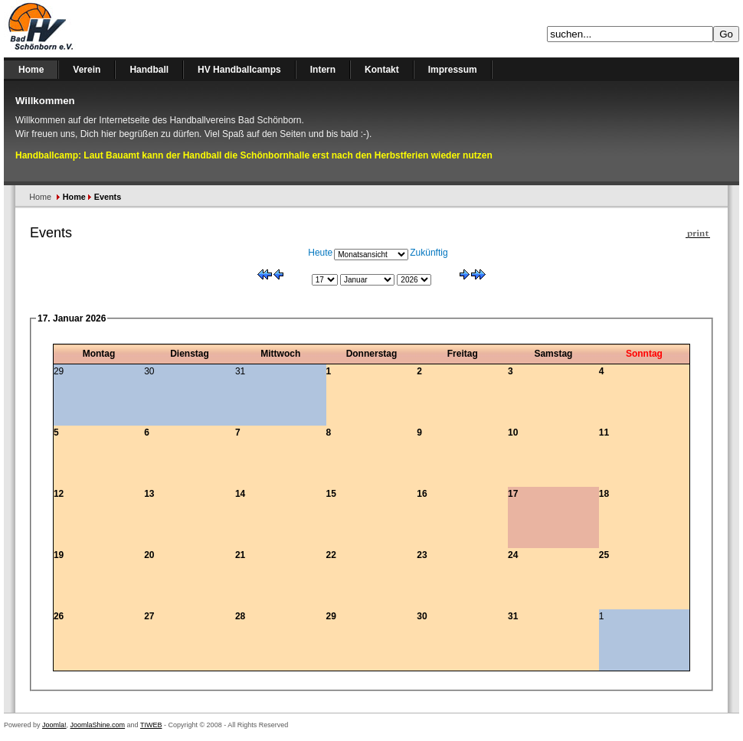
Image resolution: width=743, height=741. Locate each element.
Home (40, 196)
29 (331, 616)
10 (513, 432)
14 (240, 493)
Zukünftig (428, 252)
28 (240, 616)
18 (604, 493)
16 (422, 493)
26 (59, 616)
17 (513, 493)
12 (59, 493)
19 (59, 555)
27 (149, 616)
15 (331, 493)
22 (331, 555)
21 (240, 555)
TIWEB (151, 725)
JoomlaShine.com (98, 725)
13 (149, 493)
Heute (320, 252)
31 (513, 616)
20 (149, 555)
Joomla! (54, 725)
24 (513, 555)
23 (422, 555)
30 (422, 616)
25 (604, 555)
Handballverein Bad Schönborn (80, 28)
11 (604, 432)
